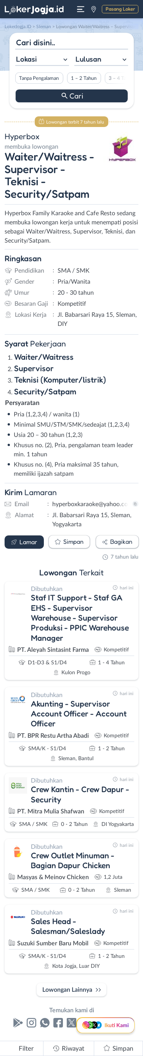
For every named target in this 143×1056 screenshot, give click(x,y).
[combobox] (42, 60)
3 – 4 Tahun (121, 78)
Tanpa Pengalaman (39, 78)
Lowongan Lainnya (67, 990)
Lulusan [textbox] (88, 59)
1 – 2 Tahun (83, 78)
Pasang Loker (120, 9)
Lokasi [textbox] (26, 59)
